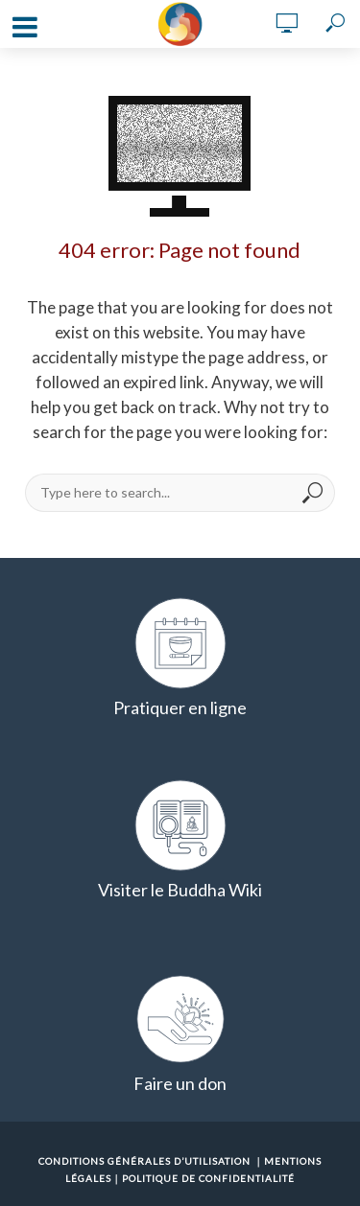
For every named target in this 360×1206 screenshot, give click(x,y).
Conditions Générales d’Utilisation (144, 1161)
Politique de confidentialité (208, 1178)
